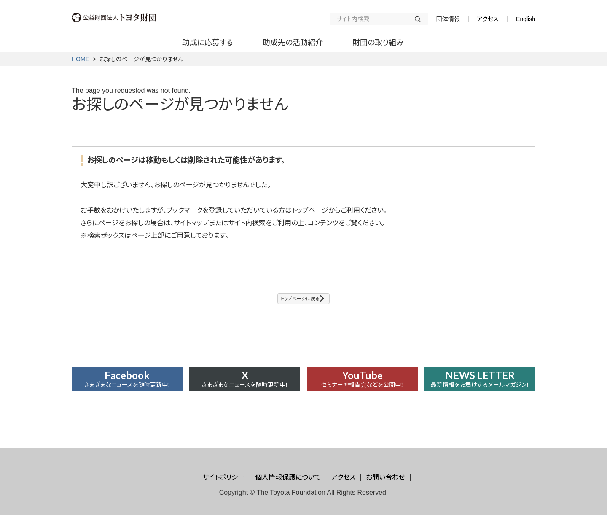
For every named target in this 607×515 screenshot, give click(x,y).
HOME (80, 59)
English (525, 19)
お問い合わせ (385, 477)
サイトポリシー (223, 477)
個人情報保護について (288, 477)
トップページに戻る (299, 301)
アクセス (488, 19)
